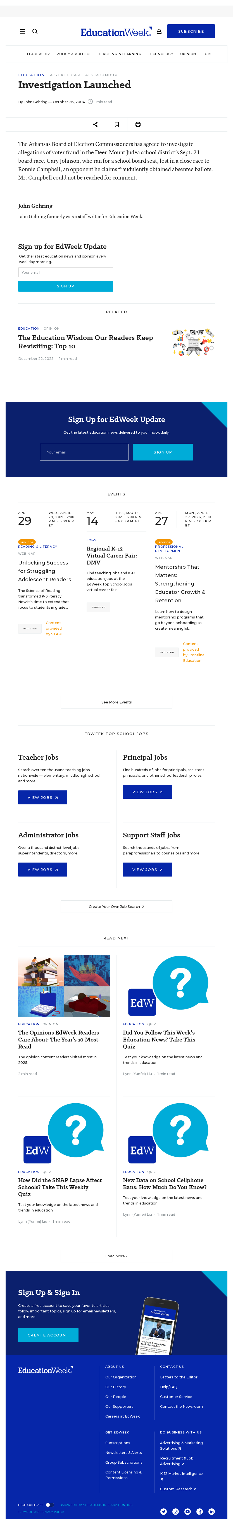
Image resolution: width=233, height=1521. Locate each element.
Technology (160, 54)
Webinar (27, 554)
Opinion (188, 54)
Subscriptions (117, 1443)
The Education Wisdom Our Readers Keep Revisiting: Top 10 (85, 342)
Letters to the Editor (179, 1377)
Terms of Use (29, 1511)
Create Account (48, 1335)
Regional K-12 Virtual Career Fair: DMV (112, 555)
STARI (56, 634)
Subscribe (191, 31)
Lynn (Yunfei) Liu (137, 1074)
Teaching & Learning (119, 54)
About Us (114, 1367)
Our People (115, 1397)
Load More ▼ (116, 1256)
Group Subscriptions (123, 1462)
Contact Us (172, 1367)
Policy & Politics (74, 54)
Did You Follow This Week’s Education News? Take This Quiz (159, 1039)
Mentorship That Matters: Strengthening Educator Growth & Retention (180, 584)
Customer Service (176, 1397)
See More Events (116, 702)
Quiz (151, 1024)
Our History (115, 1387)
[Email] (84, 452)
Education (31, 75)
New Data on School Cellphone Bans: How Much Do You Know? (164, 1184)
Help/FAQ (168, 1387)
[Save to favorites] (116, 124)
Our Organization (121, 1377)
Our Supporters (119, 1406)
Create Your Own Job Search (116, 906)
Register (30, 628)
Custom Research (178, 1489)
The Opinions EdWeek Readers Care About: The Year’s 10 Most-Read (59, 1039)
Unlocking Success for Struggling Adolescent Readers (44, 571)
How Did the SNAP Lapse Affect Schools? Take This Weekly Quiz (60, 1187)
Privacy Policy (53, 1511)
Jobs (207, 54)
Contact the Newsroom (181, 1406)
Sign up (163, 452)
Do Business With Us (181, 1432)
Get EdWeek (117, 1432)
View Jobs (43, 797)
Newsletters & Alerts (123, 1453)
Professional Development (169, 549)
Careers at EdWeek (122, 1416)
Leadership (38, 54)
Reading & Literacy (37, 547)
